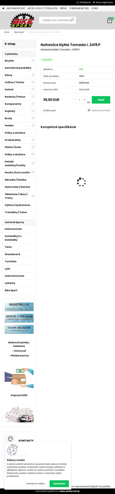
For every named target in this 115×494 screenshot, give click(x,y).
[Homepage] (3, 8)
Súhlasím (59, 483)
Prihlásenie (85, 2)
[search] (72, 21)
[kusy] (80, 100)
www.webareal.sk (70, 491)
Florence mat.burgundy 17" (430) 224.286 (58, 170)
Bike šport (19, 32)
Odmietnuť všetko (35, 483)
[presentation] (42, 177)
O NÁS (94, 8)
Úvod (6, 32)
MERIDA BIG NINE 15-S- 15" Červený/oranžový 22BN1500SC (94, 179)
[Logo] (22, 20)
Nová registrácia (104, 2)
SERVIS (63, 8)
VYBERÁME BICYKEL (79, 8)
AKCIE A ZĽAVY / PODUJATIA (43, 8)
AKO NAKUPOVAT (16, 8)
